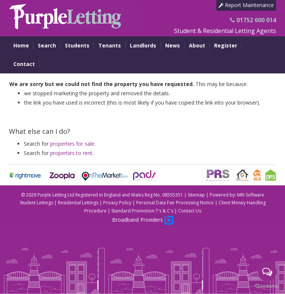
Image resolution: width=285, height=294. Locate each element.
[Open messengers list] (267, 272)
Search (47, 45)
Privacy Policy (117, 202)
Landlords (143, 45)
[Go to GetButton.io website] (267, 286)
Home (21, 45)
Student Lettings (36, 202)
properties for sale (72, 143)
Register (225, 45)
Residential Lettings (78, 202)
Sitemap (196, 195)
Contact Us (189, 211)
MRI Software (250, 195)
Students (77, 45)
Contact (24, 63)
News (172, 45)
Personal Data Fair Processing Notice (175, 202)
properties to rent (71, 152)
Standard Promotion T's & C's (142, 211)
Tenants (109, 45)
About (197, 45)
